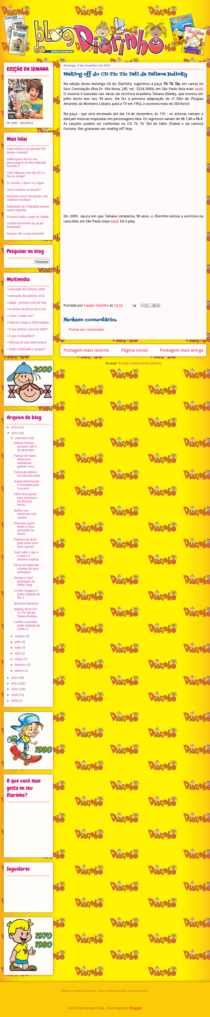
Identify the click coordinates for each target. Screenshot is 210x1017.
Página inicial (134, 350)
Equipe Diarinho (97, 305)
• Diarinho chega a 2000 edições (28, 322)
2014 (15, 427)
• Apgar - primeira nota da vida (26, 302)
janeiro (19, 670)
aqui (198, 89)
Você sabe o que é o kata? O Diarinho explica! (26, 556)
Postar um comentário (86, 329)
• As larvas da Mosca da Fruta (26, 309)
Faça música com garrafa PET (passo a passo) (26, 150)
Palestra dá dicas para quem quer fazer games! (26, 543)
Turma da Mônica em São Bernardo (27, 473)
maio (18, 647)
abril (18, 653)
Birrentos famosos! (26, 603)
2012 (15, 677)
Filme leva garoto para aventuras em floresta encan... (25, 499)
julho (18, 642)
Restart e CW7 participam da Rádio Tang (24, 581)
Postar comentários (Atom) (139, 363)
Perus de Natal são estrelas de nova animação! (26, 568)
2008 (15, 700)
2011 (15, 683)
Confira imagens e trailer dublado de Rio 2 (27, 594)
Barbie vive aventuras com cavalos (25, 514)
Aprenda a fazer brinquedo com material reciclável (27, 198)
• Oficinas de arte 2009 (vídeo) (26, 342)
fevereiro (21, 664)
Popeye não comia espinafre (25, 233)
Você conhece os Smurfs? (24, 189)
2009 (15, 695)
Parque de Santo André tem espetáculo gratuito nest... (25, 461)
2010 (15, 689)
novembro (22, 438)
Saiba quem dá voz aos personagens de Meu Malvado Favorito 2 (26, 162)
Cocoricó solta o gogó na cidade (28, 216)
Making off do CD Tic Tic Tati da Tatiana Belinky (25, 612)
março (19, 659)
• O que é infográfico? (21, 336)
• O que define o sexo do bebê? (27, 329)
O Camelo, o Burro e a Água (25, 183)
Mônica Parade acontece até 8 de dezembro (25, 446)
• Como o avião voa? (20, 315)
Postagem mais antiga (181, 350)
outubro (20, 636)
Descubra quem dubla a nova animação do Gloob (24, 528)
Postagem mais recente (86, 350)
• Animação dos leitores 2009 (26, 289)
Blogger (135, 1008)
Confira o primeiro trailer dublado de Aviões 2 (27, 625)
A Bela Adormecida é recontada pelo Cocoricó (26, 485)
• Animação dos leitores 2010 (26, 296)
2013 (15, 433)
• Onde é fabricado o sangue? (26, 349)
